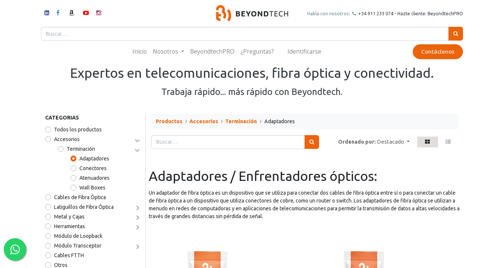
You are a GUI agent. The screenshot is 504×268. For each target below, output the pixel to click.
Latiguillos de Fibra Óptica (84, 207)
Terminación (81, 149)
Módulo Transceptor (77, 246)
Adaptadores (94, 159)
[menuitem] (139, 51)
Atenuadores (94, 178)
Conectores (93, 168)
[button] (393, 142)
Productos (169, 121)
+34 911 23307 (370, 13)
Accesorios (67, 139)
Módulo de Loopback (78, 236)
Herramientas (69, 226)
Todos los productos (78, 130)
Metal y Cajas (69, 217)
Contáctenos (433, 51)
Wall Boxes (92, 188)
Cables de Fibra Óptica (80, 197)
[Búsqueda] (451, 34)
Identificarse (304, 51)
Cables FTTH (69, 255)
